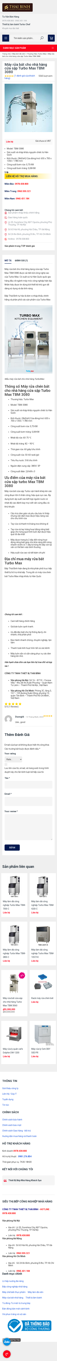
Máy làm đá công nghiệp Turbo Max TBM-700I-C (14, 905)
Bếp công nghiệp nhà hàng (14, 1286)
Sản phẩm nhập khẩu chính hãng (23, 212)
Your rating (10, 753)
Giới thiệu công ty (10, 1088)
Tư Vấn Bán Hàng (10, 16)
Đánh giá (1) (21, 260)
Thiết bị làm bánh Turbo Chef (16, 24)
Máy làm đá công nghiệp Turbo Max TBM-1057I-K (42, 953)
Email (8, 794)
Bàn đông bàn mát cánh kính (15, 1308)
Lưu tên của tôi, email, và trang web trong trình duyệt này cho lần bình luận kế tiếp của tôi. (27, 770)
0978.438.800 (20, 1151)
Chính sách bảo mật (11, 1125)
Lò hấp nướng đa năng (13, 1281)
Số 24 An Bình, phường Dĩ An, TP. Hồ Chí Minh (29, 234)
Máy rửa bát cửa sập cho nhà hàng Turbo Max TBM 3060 (12, 1002)
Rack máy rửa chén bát (42, 998)
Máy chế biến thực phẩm (14, 1292)
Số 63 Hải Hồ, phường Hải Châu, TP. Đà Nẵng (29, 229)
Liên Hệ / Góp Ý (9, 1094)
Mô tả (8, 260)
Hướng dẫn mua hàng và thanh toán (19, 1136)
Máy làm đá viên (18, 54)
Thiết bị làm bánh (34, 1297)
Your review (11, 811)
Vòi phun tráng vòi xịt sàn (14, 1314)
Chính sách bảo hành (12, 1119)
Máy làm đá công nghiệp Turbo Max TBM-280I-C (14, 953)
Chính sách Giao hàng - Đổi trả (16, 1130)
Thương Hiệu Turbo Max (36, 54)
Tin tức (5, 1105)
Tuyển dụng (7, 1099)
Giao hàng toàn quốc (18, 217)
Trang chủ (6, 54)
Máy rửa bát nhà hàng (12, 1297)
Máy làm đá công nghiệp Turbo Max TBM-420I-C (42, 905)
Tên (7, 778)
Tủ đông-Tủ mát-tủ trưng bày (16, 1303)
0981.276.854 (24, 1156)
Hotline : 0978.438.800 (18, 239)
